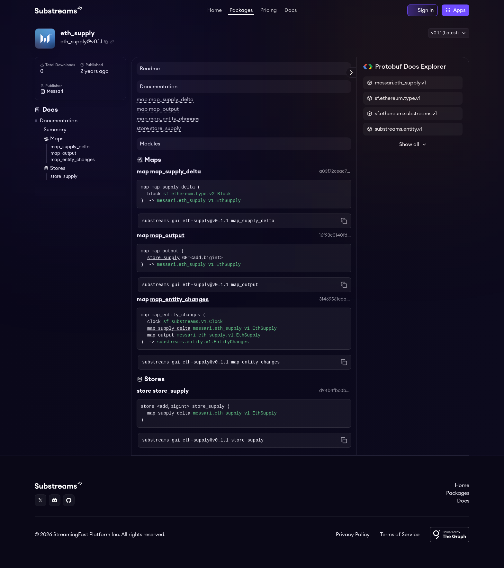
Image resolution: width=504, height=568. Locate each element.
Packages (241, 10)
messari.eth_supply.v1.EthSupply (198, 201)
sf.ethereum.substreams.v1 (406, 113)
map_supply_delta (70, 147)
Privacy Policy (353, 534)
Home (214, 10)
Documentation (58, 120)
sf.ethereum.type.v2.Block (197, 194)
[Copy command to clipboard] (344, 221)
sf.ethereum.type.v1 (397, 98)
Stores (54, 168)
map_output (63, 153)
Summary (55, 129)
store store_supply (159, 128)
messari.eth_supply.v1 (400, 82)
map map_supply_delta (165, 99)
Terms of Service (399, 534)
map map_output (158, 109)
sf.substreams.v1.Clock (193, 322)
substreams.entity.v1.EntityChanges (203, 342)
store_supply (63, 176)
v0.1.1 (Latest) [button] (448, 33)
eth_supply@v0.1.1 (81, 41)
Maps (53, 138)
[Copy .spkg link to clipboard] (112, 42)
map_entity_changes (72, 160)
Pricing (268, 10)
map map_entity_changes (168, 118)
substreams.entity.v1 (398, 129)
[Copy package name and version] (106, 42)
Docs (290, 10)
